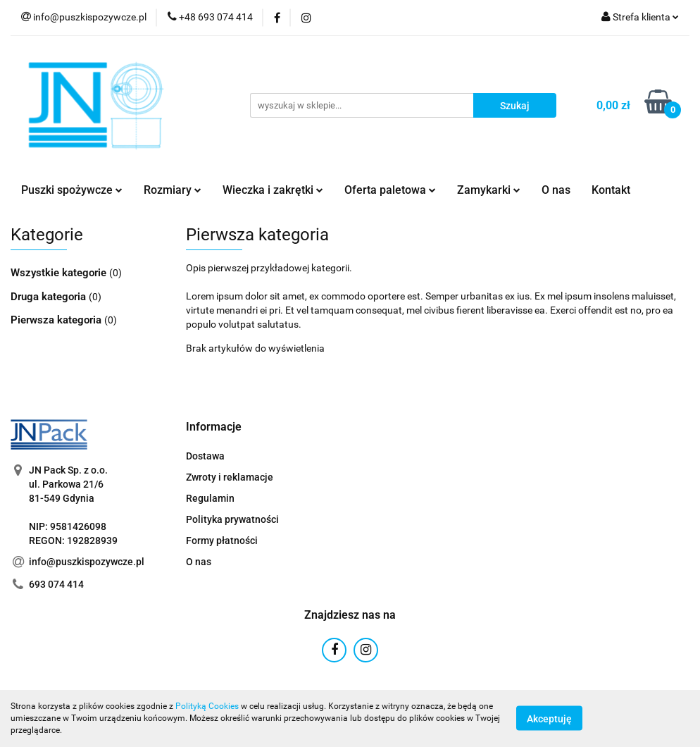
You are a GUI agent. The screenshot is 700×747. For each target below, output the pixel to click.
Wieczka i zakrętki (273, 190)
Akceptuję (549, 718)
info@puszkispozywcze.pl (86, 561)
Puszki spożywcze (72, 190)
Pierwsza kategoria (57, 320)
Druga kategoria (50, 296)
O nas (556, 190)
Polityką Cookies (207, 706)
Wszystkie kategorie (60, 272)
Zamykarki (488, 190)
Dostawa (205, 456)
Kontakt (611, 190)
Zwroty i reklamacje (229, 477)
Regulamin (210, 498)
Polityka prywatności (232, 519)
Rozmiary (172, 190)
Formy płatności (222, 540)
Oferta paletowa (390, 190)
